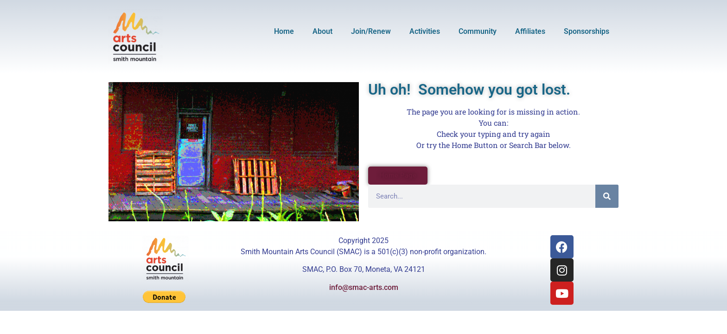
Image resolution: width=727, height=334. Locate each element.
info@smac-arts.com (363, 287)
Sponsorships (586, 31)
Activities (424, 31)
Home (284, 31)
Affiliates (530, 31)
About (322, 31)
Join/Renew (371, 31)
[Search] (607, 196)
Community (478, 31)
